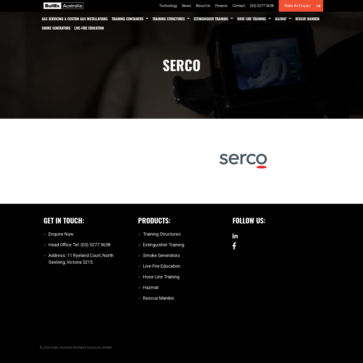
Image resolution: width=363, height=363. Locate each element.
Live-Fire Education (89, 28)
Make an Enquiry (297, 6)
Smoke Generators (56, 28)
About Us (203, 6)
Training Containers (127, 18)
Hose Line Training (251, 18)
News (186, 6)
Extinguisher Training (211, 18)
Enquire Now (61, 234)
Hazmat (280, 18)
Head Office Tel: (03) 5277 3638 (79, 244)
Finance (221, 6)
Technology (168, 6)
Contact (238, 6)
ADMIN (107, 347)
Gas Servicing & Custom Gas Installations (75, 18)
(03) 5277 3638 (262, 6)
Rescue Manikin (307, 18)
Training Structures (168, 18)
